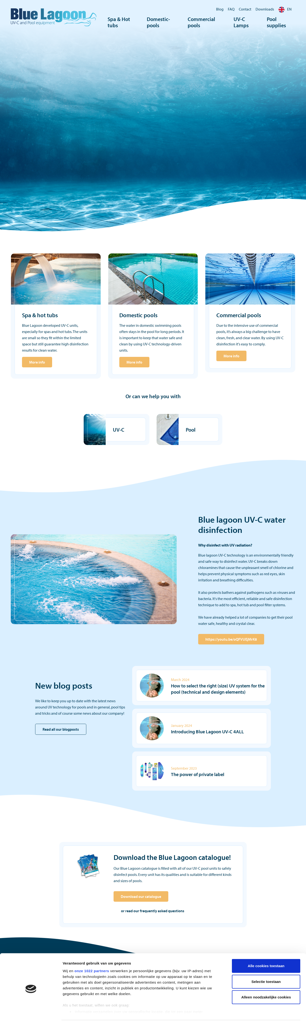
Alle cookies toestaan (266, 951)
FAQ (231, 9)
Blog (220, 9)
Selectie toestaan (266, 967)
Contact (245, 9)
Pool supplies (276, 22)
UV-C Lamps (241, 22)
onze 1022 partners (91, 956)
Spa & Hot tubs (119, 22)
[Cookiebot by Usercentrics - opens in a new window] (31, 1014)
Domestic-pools (158, 22)
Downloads (265, 9)
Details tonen (258, 1015)
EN (285, 9)
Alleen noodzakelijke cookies (266, 982)
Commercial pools (201, 22)
